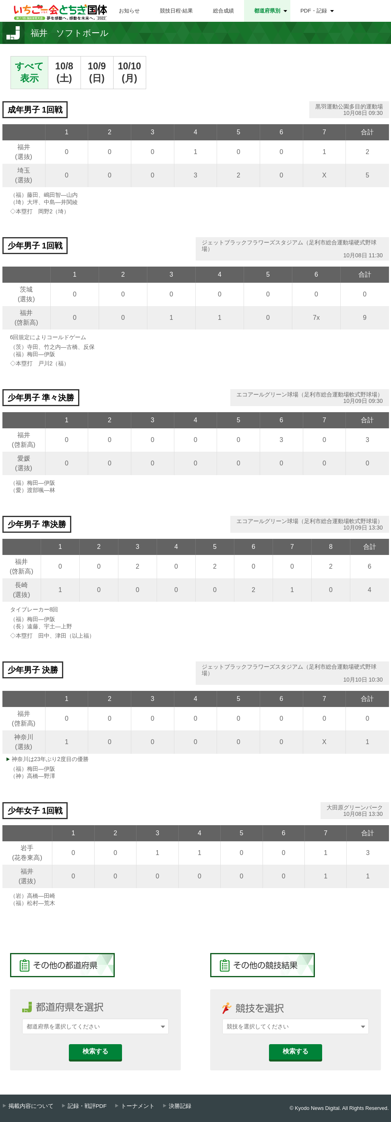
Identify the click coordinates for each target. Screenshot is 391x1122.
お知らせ (129, 11)
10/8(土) (64, 72)
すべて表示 (29, 72)
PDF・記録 (313, 11)
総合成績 (223, 11)
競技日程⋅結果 (176, 11)
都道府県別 (267, 11)
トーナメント (138, 1106)
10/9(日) (97, 72)
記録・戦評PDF (87, 1106)
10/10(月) (129, 72)
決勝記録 (180, 1106)
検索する (95, 1051)
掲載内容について (31, 1106)
